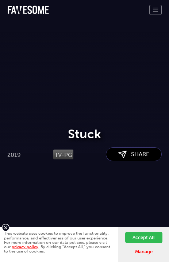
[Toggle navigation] (155, 10)
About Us (19, 215)
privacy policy (25, 246)
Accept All (143, 237)
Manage (144, 251)
